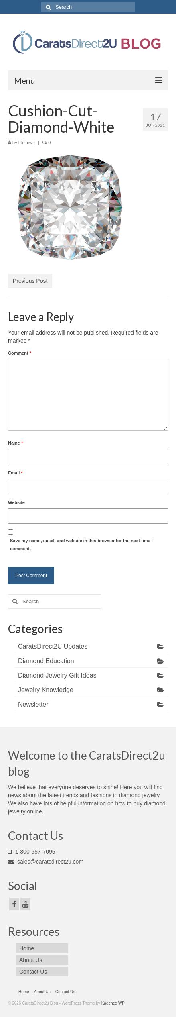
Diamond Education (46, 661)
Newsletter (33, 704)
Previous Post (30, 281)
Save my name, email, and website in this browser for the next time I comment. (81, 544)
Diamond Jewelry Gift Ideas (57, 675)
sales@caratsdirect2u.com (45, 861)
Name (15, 443)
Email (15, 472)
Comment (19, 353)
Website (16, 502)
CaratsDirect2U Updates (52, 646)
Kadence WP (113, 1003)
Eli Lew (25, 142)
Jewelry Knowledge (45, 689)
